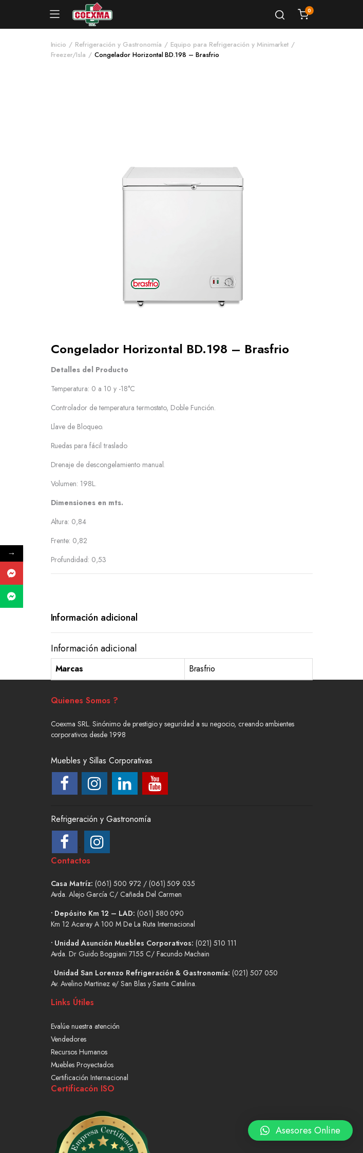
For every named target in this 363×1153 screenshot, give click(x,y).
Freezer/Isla (68, 55)
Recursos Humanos (79, 1052)
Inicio (59, 44)
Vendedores (69, 1039)
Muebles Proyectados (82, 1065)
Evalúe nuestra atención (85, 1026)
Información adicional (94, 617)
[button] (300, 1122)
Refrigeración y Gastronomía (118, 44)
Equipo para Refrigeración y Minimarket (229, 44)
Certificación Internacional (89, 1077)
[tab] (94, 618)
